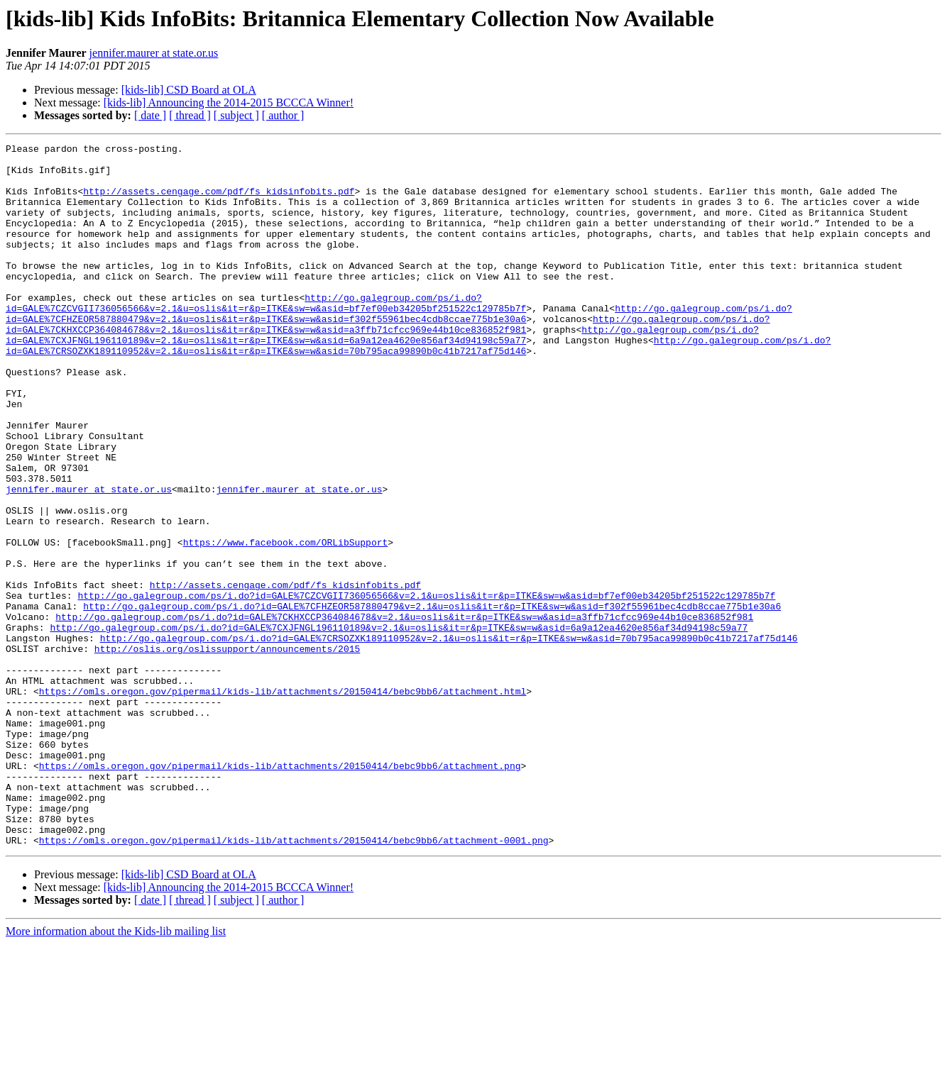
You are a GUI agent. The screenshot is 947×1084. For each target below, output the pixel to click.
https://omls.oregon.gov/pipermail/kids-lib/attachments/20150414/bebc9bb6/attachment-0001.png (294, 980)
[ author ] (283, 115)
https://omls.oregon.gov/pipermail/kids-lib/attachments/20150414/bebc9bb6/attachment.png (280, 891)
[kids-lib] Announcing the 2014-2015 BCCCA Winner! (229, 102)
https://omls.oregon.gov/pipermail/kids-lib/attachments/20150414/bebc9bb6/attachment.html (282, 801)
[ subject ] (236, 115)
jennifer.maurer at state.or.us (154, 53)
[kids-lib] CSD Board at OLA (188, 90)
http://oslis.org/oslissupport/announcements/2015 (227, 750)
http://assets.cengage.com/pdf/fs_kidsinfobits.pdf (218, 201)
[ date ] (150, 115)
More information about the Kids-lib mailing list (116, 1072)
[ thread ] (190, 115)
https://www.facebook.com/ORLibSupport (285, 622)
